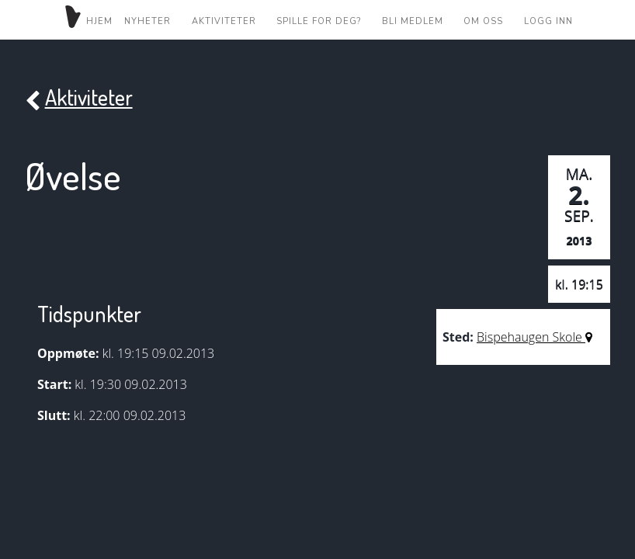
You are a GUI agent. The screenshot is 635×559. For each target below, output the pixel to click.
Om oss (483, 20)
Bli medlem (412, 20)
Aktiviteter (224, 20)
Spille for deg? (318, 20)
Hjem (87, 19)
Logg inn (548, 20)
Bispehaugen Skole (534, 336)
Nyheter (147, 20)
